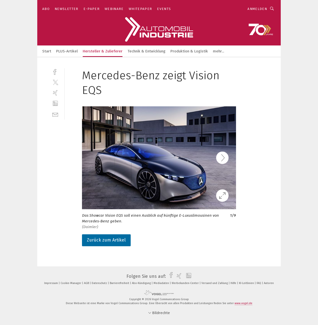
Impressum (51, 283)
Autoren (269, 283)
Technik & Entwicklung (146, 51)
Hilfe (234, 283)
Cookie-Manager (71, 283)
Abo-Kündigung (142, 283)
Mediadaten (162, 283)
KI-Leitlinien (247, 283)
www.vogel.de (243, 303)
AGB (87, 283)
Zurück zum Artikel (106, 240)
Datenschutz (100, 283)
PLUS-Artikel (67, 51)
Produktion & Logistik (189, 51)
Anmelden (257, 9)
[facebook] (55, 71)
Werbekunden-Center (185, 283)
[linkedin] (55, 103)
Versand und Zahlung (215, 283)
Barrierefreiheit (120, 283)
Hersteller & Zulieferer (102, 51)
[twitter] (55, 82)
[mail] (55, 114)
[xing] (55, 93)
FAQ (259, 283)
